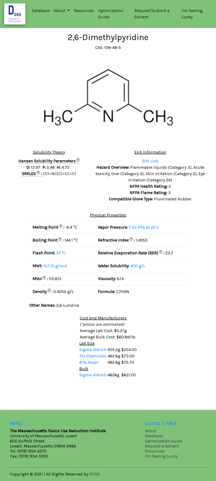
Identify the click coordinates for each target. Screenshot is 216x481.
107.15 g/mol (55, 265)
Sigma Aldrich (93, 349)
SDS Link (150, 161)
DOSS (94, 474)
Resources (84, 10)
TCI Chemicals (93, 356)
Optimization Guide (110, 13)
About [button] (60, 10)
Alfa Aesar (89, 362)
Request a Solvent (162, 446)
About (150, 430)
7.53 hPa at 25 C (144, 227)
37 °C (61, 253)
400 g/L (137, 265)
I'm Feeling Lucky (192, 13)
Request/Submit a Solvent (152, 13)
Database (41, 10)
